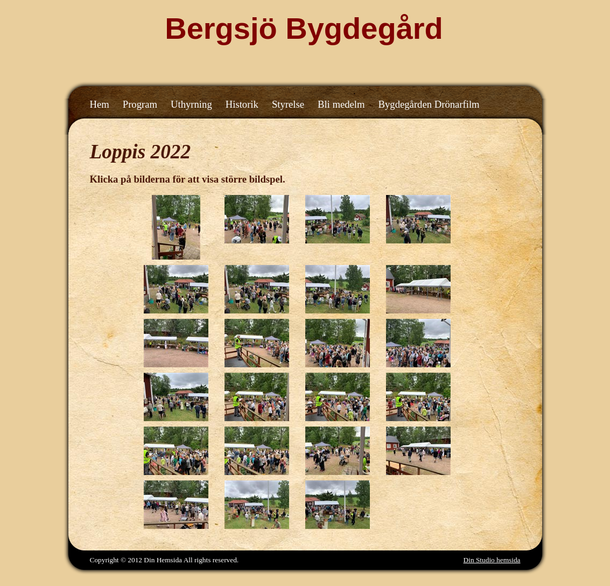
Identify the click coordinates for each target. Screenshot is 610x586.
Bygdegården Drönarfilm (429, 104)
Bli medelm (341, 104)
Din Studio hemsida (492, 560)
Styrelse (288, 104)
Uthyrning (191, 104)
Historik (242, 104)
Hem (99, 104)
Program (140, 104)
